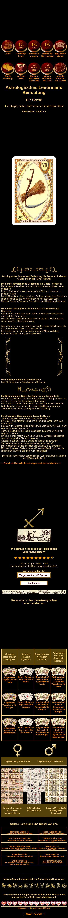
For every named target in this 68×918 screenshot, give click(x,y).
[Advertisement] (34, 20)
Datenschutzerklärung (40, 908)
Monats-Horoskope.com (19, 839)
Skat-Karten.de (52, 847)
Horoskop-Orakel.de (19, 832)
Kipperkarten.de (19, 855)
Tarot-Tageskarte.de (52, 832)
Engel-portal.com (19, 862)
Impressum (23, 908)
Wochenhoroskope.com (19, 847)
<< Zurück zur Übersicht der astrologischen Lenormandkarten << (30, 463)
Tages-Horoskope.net (52, 839)
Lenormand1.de (52, 855)
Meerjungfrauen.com (52, 861)
